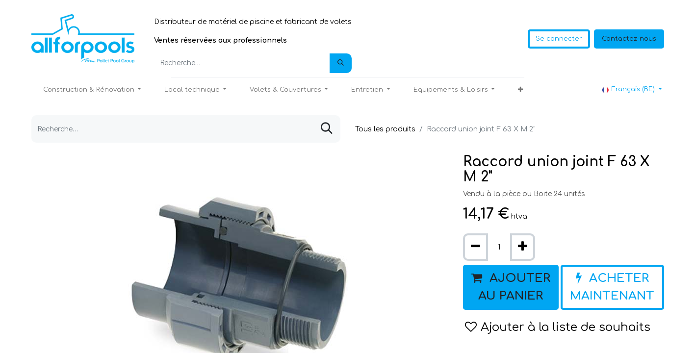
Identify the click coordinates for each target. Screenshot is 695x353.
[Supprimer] (475, 247)
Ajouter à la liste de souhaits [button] (557, 327)
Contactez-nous (629, 38)
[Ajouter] (522, 247)
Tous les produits (385, 129)
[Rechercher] (341, 63)
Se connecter (559, 38)
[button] (520, 90)
